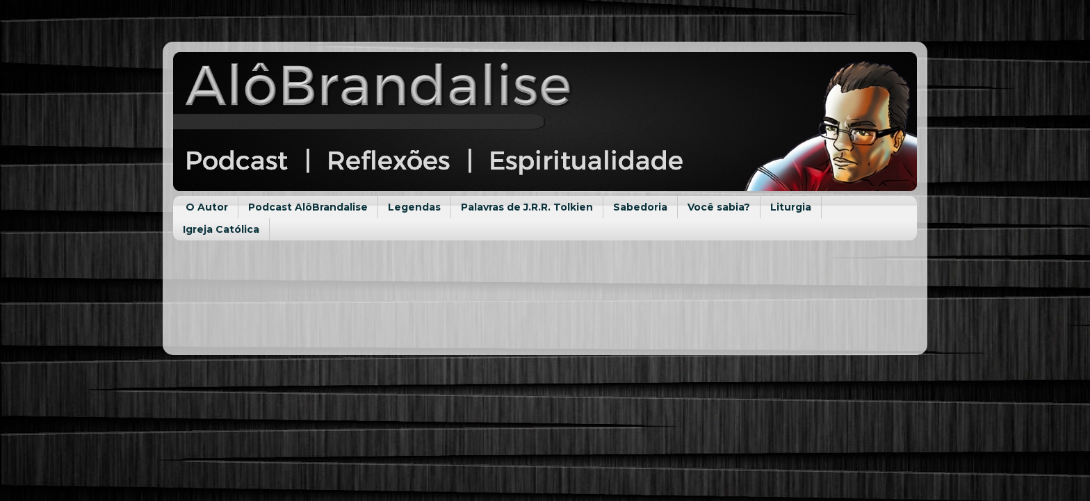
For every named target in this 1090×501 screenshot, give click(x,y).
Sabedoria (640, 207)
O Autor (207, 207)
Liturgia (790, 207)
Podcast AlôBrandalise (308, 207)
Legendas (414, 207)
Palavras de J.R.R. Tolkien (527, 207)
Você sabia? (719, 207)
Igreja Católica (221, 229)
